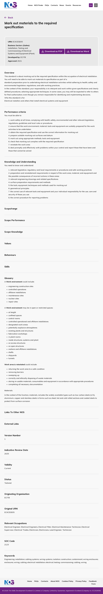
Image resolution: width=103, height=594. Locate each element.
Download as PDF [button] (53, 51)
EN (91, 5)
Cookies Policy (67, 581)
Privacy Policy (81, 581)
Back (10, 17)
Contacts (54, 5)
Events (68, 5)
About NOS (55, 581)
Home (30, 5)
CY (96, 5)
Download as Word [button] (79, 51)
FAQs (47, 5)
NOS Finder (38, 5)
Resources (77, 5)
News (62, 5)
